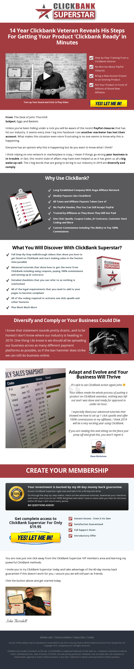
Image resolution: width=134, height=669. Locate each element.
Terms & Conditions (63, 637)
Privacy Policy (79, 637)
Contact (90, 637)
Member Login (46, 637)
